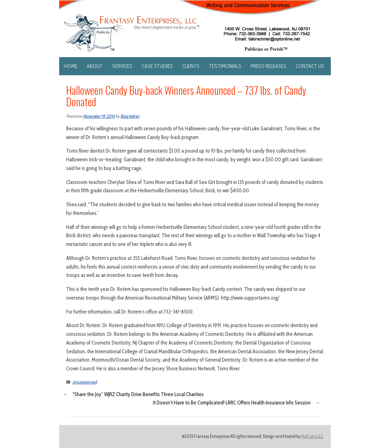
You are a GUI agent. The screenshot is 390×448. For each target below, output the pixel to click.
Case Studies (157, 66)
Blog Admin (129, 116)
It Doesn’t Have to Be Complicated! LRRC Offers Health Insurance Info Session (232, 403)
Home (70, 66)
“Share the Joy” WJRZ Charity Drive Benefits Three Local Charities (138, 394)
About (95, 66)
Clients (191, 66)
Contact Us (310, 66)
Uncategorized (84, 382)
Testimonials (225, 66)
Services (122, 66)
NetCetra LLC (312, 436)
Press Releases (268, 66)
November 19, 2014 (99, 116)
